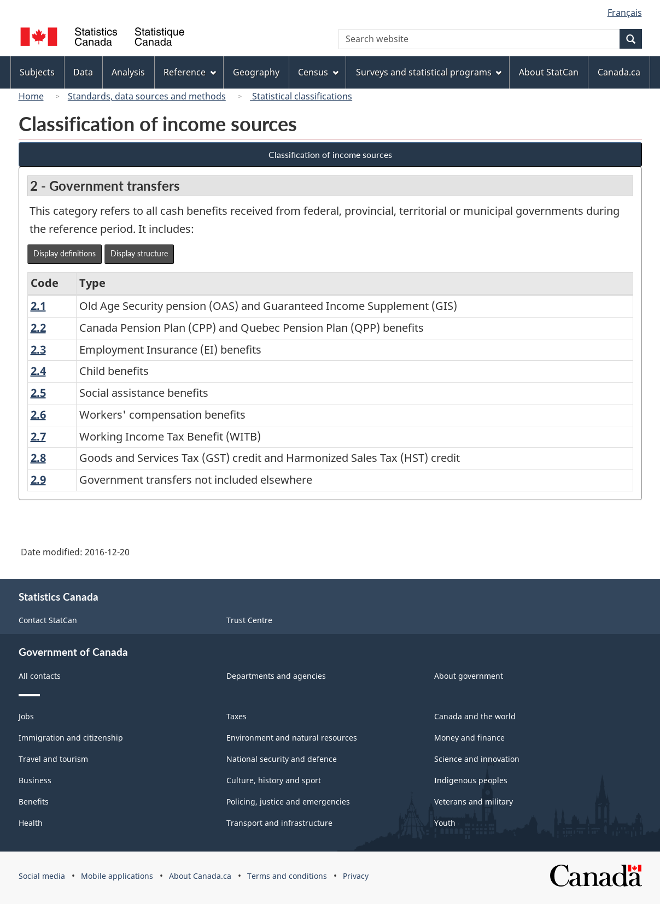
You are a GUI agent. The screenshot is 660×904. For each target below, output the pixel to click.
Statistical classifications (301, 96)
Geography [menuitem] (256, 72)
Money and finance (469, 737)
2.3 (38, 349)
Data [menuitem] (83, 72)
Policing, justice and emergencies (288, 801)
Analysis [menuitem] (128, 72)
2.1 (38, 305)
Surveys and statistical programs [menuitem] (429, 72)
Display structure (139, 253)
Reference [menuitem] (189, 72)
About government (468, 676)
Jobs (26, 716)
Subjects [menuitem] (37, 72)
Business (35, 780)
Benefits (34, 801)
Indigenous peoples (470, 780)
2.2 (38, 327)
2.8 (38, 457)
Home (31, 96)
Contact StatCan (48, 620)
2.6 (38, 414)
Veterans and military (473, 801)
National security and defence (281, 759)
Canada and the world (475, 716)
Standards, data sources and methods (147, 96)
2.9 (38, 479)
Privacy (356, 876)
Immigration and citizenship (71, 737)
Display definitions (64, 253)
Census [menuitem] (318, 72)
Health (31, 823)
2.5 (38, 392)
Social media (42, 876)
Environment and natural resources (291, 737)
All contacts (40, 676)
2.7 (38, 436)
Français (625, 13)
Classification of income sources (330, 154)
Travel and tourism (53, 759)
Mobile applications (117, 876)
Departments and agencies (276, 676)
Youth (444, 823)
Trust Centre (249, 620)
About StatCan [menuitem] (549, 72)
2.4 (38, 370)
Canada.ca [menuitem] (619, 72)
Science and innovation (476, 759)
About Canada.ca (200, 876)
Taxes (236, 716)
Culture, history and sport (273, 780)
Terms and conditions (287, 876)
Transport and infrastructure (279, 823)
